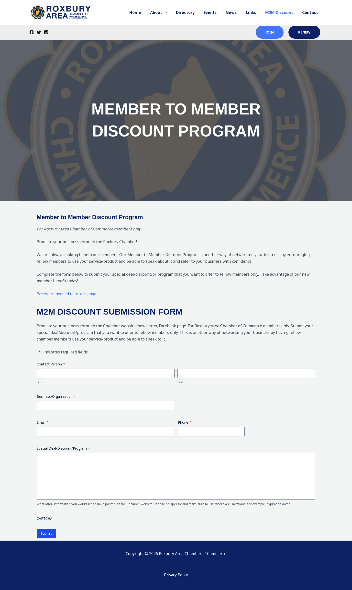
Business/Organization (56, 396)
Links (254, 12)
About (166, 12)
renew (304, 32)
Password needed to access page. (67, 293)
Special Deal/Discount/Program (63, 448)
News (235, 12)
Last (180, 382)
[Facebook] (31, 32)
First (40, 382)
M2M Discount (281, 12)
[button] (172, 12)
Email (42, 422)
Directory (192, 12)
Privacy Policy (176, 575)
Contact (311, 12)
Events (215, 12)
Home (145, 12)
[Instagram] (46, 32)
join (269, 32)
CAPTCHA (44, 518)
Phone (184, 422)
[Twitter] (39, 32)
